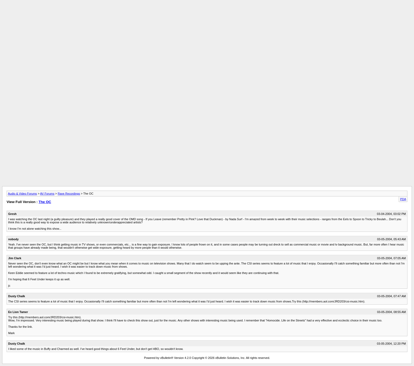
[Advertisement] (207, 14)
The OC (45, 202)
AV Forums (47, 193)
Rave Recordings (69, 193)
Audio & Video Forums (22, 193)
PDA (403, 199)
